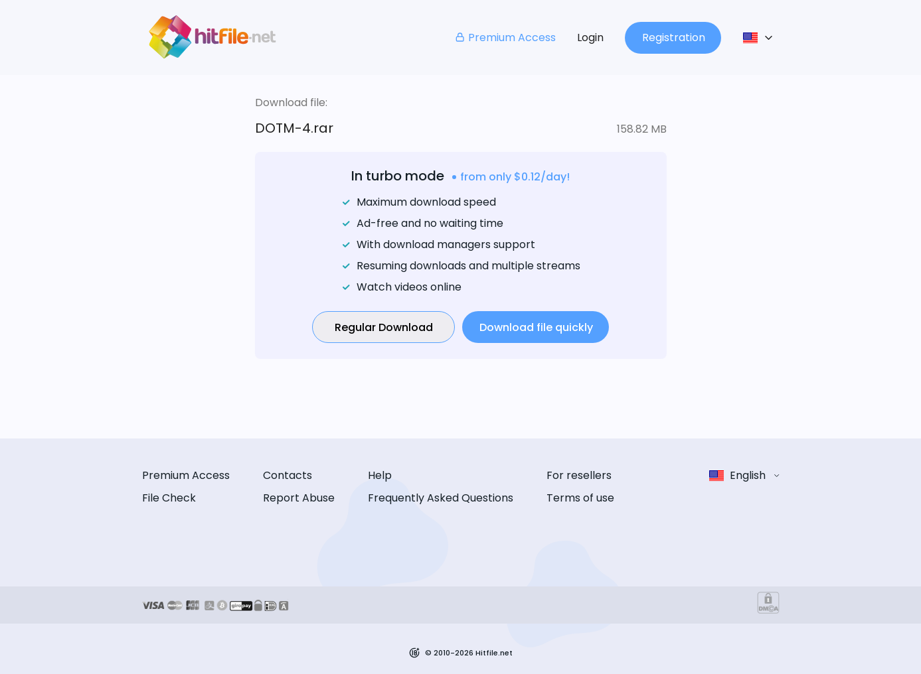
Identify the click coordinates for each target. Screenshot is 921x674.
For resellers (579, 475)
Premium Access (505, 37)
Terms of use (580, 498)
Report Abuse (299, 498)
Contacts (287, 475)
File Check (169, 498)
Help (380, 475)
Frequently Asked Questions (440, 498)
